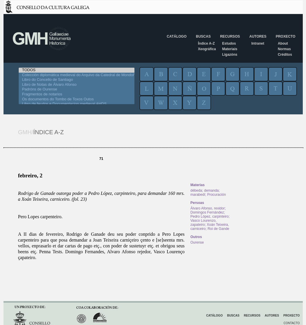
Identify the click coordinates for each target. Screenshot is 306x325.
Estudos (229, 43)
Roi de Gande (218, 229)
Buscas (203, 36)
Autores (257, 36)
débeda (196, 190)
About (283, 43)
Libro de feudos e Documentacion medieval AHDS (76, 104)
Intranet (257, 43)
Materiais (229, 49)
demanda (211, 190)
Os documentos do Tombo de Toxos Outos (76, 99)
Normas (284, 49)
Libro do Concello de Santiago (76, 79)
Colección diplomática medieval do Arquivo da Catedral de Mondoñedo (76, 75)
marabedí (198, 195)
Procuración (216, 195)
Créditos (285, 55)
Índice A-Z (206, 43)
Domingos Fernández (207, 212)
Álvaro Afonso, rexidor (208, 208)
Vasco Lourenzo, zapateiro (204, 223)
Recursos (230, 36)
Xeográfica (207, 49)
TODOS (76, 70)
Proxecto (285, 36)
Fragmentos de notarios (76, 94)
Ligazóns (229, 55)
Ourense (197, 242)
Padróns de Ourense (76, 89)
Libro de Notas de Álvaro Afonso (76, 84)
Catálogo (177, 36)
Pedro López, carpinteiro (210, 216)
